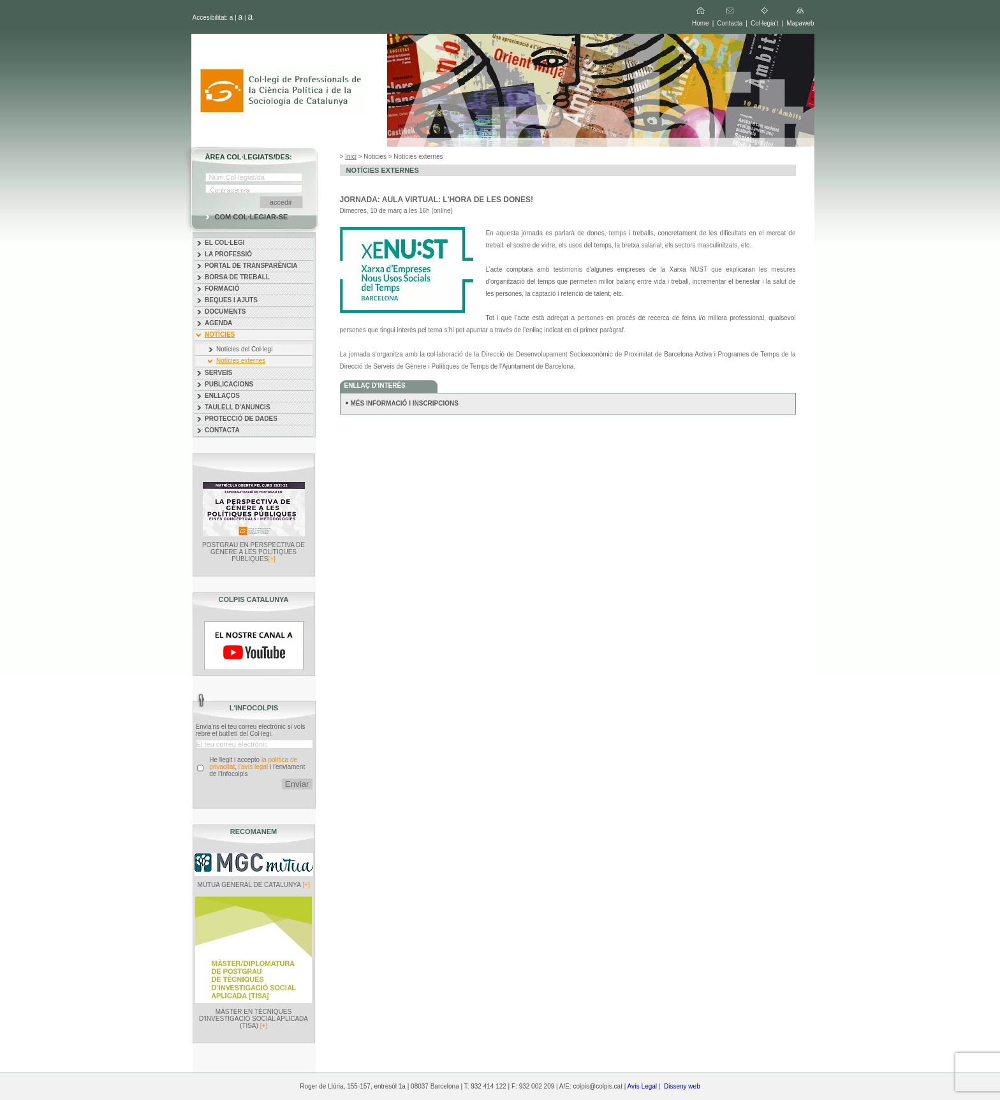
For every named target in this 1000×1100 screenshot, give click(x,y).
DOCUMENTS (225, 311)
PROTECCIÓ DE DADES (241, 418)
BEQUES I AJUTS (231, 300)
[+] (271, 558)
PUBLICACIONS (229, 384)
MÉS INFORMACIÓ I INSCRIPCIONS (405, 403)
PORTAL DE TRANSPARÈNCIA (251, 265)
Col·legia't (765, 23)
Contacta (729, 23)
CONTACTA (222, 430)
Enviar (297, 784)
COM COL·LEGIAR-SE (251, 217)
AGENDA (218, 322)
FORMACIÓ (222, 288)
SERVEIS (218, 372)
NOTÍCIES (220, 334)
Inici (351, 156)
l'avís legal (253, 766)
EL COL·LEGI (225, 242)
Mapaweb (800, 23)
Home (700, 23)
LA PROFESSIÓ (228, 254)
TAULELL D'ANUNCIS (237, 407)
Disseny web (682, 1086)
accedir (281, 202)
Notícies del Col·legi (244, 349)
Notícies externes (240, 360)
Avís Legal (643, 1086)
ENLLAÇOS (222, 395)
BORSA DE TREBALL (237, 277)
